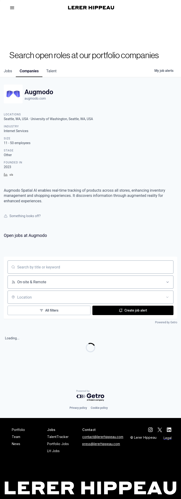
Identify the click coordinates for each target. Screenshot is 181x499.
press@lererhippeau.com (101, 444)
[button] (14, 8)
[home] (91, 7)
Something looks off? (22, 216)
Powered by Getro (166, 322)
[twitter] (159, 429)
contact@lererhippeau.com (102, 437)
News (16, 444)
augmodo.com (35, 98)
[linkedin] (169, 429)
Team (16, 437)
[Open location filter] (167, 297)
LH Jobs (53, 451)
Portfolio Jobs (58, 444)
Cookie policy (99, 408)
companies (29, 71)
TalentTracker (58, 437)
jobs (8, 71)
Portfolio (18, 430)
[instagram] (150, 429)
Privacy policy (78, 408)
